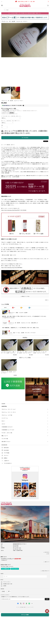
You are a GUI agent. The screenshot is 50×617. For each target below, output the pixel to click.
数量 (2, 125)
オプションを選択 (25, 614)
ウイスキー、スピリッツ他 (7, 432)
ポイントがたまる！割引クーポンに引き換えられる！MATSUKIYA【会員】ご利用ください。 (25, 13)
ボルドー (3, 421)
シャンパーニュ (5, 418)
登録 (47, 599)
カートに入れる (25, 137)
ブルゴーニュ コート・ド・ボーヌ (8, 412)
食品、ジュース (5, 435)
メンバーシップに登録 (5, 109)
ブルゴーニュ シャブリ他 (7, 415)
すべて (5, 307)
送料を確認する (12, 112)
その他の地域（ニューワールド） (8, 429)
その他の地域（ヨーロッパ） (7, 426)
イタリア (3, 423)
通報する (46, 300)
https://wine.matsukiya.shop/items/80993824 (11, 267)
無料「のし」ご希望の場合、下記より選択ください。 (11, 120)
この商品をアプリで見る (25, 296)
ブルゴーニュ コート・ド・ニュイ (8, 409)
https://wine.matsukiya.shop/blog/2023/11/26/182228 (13, 210)
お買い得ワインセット (6, 441)
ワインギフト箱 (5, 438)
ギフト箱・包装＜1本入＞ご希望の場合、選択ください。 (11, 116)
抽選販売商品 (4, 406)
